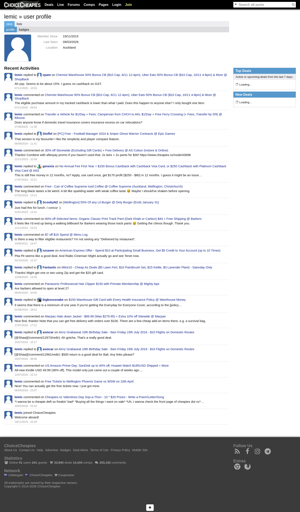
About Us (10, 450)
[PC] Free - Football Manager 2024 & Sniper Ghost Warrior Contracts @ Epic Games (116, 133)
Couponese (64, 475)
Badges (65, 450)
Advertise (51, 450)
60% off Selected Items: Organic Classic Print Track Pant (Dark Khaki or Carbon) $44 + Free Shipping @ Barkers (123, 218)
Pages (104, 4)
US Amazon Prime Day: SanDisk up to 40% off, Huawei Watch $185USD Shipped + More (107, 365)
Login (116, 4)
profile (10, 29)
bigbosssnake (53, 299)
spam (47, 75)
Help (40, 450)
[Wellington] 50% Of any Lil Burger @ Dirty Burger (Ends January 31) (111, 202)
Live (60, 4)
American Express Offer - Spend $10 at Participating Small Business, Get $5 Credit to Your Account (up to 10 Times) (139, 250)
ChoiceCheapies (38, 475)
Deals (49, 4)
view (9, 24)
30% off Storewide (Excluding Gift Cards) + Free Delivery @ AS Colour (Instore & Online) (106, 150)
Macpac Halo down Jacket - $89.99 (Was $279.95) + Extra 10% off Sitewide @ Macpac (105, 316)
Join (128, 4)
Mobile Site (140, 450)
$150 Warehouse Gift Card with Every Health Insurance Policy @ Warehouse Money (127, 299)
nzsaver (48, 250)
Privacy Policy (120, 450)
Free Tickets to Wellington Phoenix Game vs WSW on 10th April (89, 381)
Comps (89, 4)
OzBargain (13, 475)
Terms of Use (99, 450)
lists (19, 24)
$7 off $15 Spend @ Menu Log (66, 234)
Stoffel (47, 133)
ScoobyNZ (50, 202)
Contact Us (27, 450)
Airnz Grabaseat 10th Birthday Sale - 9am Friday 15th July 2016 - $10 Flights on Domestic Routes (126, 332)
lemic (18, 75)
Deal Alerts (80, 450)
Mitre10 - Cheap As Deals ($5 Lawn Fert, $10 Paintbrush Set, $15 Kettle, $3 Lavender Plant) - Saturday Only (136, 267)
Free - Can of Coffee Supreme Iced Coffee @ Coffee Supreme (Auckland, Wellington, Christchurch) (114, 186)
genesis (48, 166)
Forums (74, 4)
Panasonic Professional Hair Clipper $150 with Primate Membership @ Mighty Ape (102, 284)
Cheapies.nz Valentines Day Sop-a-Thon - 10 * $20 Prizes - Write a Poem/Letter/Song (104, 397)
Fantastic (49, 267)
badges (24, 29)
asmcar (48, 332)
